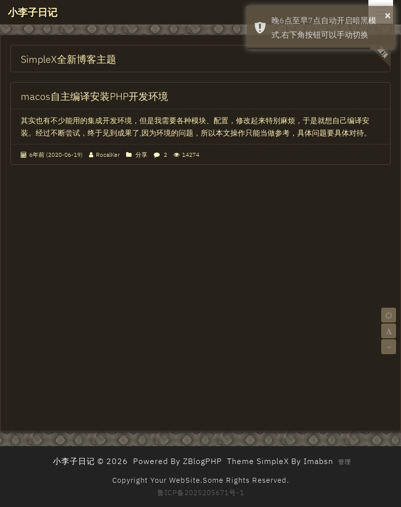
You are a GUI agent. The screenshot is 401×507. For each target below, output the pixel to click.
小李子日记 (32, 12)
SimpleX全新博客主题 (68, 59)
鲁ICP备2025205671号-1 (200, 492)
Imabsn (318, 461)
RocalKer (108, 154)
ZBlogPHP (202, 461)
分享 (141, 154)
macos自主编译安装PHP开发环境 (94, 96)
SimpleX (273, 461)
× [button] (388, 15)
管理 (344, 461)
